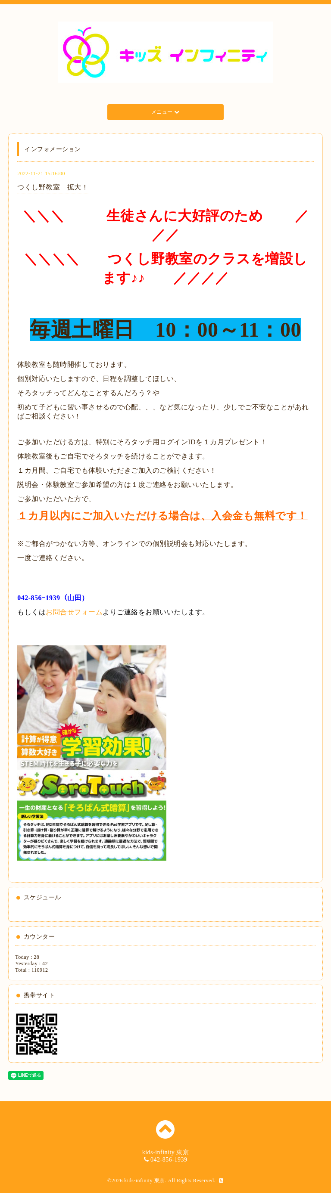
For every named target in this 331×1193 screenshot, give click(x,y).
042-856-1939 (168, 1159)
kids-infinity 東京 (144, 1181)
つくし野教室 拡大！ (52, 187)
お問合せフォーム (74, 612)
